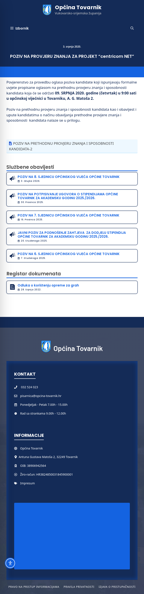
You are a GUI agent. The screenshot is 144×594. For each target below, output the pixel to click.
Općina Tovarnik (78, 7)
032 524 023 (29, 387)
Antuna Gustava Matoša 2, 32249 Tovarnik (48, 457)
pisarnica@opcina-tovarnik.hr (40, 396)
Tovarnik (37, 448)
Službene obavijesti (30, 167)
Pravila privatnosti (79, 587)
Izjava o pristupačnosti (117, 587)
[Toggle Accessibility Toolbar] (10, 563)
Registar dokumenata (33, 273)
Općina (25, 448)
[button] (132, 28)
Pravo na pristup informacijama (33, 587)
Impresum (27, 483)
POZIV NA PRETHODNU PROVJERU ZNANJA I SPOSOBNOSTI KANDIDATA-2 (61, 146)
